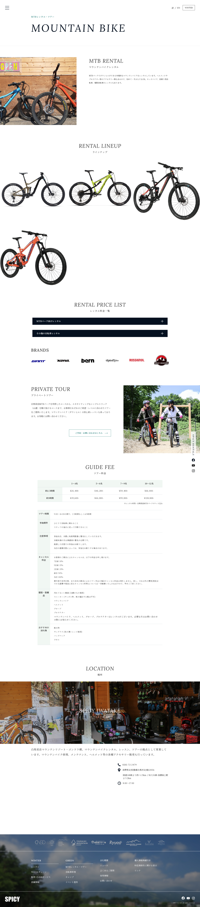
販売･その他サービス (41, 877)
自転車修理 (71, 871)
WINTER (189, 7)
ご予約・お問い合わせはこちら (89, 433)
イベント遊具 (72, 882)
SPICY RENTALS (193, 445)
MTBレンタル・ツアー (76, 866)
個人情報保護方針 (142, 860)
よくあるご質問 (107, 870)
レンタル (35, 866)
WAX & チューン (39, 871)
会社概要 (104, 860)
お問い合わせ (106, 880)
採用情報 (104, 875)
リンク (137, 870)
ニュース (104, 865)
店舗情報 (35, 882)
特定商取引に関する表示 (145, 865)
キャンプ (70, 877)
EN (178, 7)
